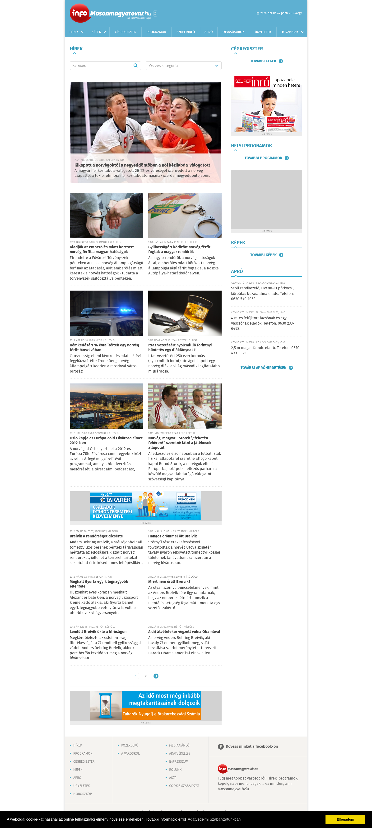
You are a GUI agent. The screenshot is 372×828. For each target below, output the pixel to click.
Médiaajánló (179, 745)
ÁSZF (172, 777)
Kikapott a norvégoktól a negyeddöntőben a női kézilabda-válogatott (142, 165)
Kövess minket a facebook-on (252, 747)
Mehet (135, 65)
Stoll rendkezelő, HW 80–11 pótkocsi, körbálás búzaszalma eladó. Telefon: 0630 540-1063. (262, 293)
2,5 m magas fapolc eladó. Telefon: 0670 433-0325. (265, 350)
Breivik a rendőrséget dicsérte (96, 536)
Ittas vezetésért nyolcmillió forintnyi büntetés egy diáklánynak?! (180, 347)
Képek (96, 32)
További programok (263, 158)
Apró (209, 32)
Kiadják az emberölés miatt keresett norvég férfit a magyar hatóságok (102, 249)
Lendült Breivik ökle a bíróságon (98, 632)
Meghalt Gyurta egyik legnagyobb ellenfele (99, 584)
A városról (130, 753)
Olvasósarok (234, 32)
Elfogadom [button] (345, 819)
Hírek (74, 32)
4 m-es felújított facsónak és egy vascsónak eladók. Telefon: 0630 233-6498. (262, 323)
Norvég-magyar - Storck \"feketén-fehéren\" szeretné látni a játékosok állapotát (179, 443)
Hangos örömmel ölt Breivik (172, 536)
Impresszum (178, 761)
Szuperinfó (186, 32)
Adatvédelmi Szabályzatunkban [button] (214, 819)
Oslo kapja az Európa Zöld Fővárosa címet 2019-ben (106, 440)
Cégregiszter (125, 32)
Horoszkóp (82, 794)
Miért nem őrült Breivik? (169, 582)
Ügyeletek (263, 32)
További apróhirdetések (263, 368)
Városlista (155, 13)
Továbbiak (290, 32)
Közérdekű (129, 745)
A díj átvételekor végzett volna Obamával (184, 632)
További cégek (263, 61)
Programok (156, 32)
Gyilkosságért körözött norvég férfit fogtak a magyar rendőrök (179, 249)
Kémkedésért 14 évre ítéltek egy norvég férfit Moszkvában (104, 347)
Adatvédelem (179, 753)
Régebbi (156, 676)
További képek (263, 255)
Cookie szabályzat (184, 786)
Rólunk (175, 769)
